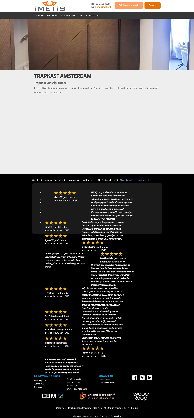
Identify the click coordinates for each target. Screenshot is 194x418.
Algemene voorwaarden (82, 416)
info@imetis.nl (104, 7)
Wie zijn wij (52, 15)
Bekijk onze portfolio (129, 5)
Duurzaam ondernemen (89, 15)
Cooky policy (116, 416)
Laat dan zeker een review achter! (136, 180)
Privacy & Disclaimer (101, 416)
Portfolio (40, 15)
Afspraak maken (68, 15)
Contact (152, 5)
